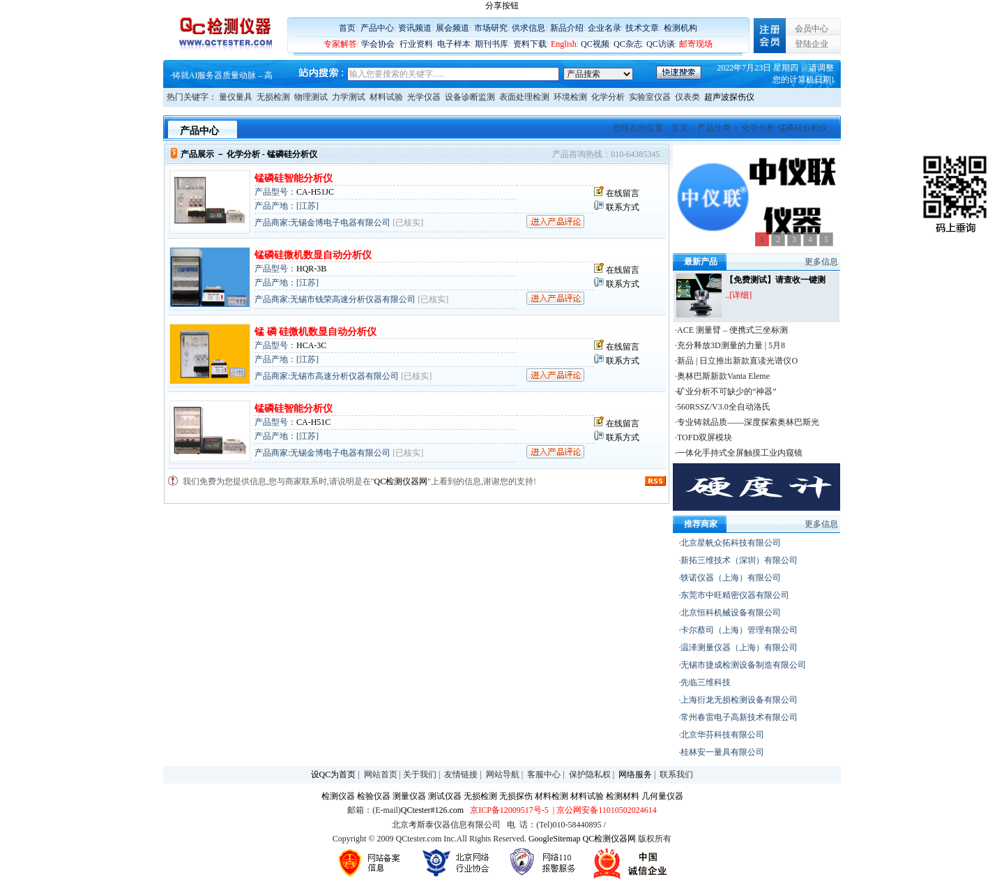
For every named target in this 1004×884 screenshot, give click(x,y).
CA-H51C (313, 422)
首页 (347, 28)
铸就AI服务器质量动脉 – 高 (222, 75)
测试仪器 (445, 796)
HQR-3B (311, 269)
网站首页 (380, 774)
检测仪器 (338, 796)
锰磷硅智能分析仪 (293, 178)
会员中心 (811, 28)
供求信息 (528, 28)
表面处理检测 (524, 97)
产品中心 (377, 28)
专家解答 (340, 44)
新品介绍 (567, 28)
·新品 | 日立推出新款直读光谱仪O (736, 361)
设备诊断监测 (470, 97)
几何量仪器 (662, 796)
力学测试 (348, 97)
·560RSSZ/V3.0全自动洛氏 (722, 407)
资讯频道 (415, 28)
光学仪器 (424, 97)
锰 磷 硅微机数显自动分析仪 (315, 332)
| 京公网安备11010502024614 (604, 810)
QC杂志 (628, 44)
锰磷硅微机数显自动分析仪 (313, 255)
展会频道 (452, 28)
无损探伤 (516, 796)
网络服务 (635, 774)
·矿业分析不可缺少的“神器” (726, 391)
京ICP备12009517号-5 (509, 810)
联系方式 (622, 207)
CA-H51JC (315, 192)
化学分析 (608, 97)
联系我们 (676, 774)
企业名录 (604, 28)
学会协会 (378, 44)
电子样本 (454, 44)
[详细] (740, 295)
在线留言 (622, 193)
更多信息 (821, 262)
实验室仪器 (650, 97)
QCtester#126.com (432, 810)
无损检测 (273, 97)
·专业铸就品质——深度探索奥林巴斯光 (747, 422)
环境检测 (570, 97)
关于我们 (419, 774)
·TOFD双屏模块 (703, 437)
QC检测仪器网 (401, 481)
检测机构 (680, 28)
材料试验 (386, 97)
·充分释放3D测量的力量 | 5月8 (730, 345)
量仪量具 (235, 97)
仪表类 (687, 97)
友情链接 (461, 774)
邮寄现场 (696, 44)
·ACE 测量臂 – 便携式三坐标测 (731, 330)
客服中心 (544, 774)
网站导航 (502, 774)
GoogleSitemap (554, 839)
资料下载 (530, 44)
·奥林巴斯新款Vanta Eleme (722, 376)
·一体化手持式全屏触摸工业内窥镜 (739, 453)
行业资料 (416, 44)
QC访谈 (660, 44)
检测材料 (622, 796)
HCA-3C (311, 345)
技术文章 (642, 28)
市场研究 (491, 28)
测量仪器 (409, 796)
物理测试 (311, 97)
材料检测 (551, 796)
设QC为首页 (333, 774)
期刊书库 (491, 44)
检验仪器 (373, 796)
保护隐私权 (590, 774)
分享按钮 (502, 5)
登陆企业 (811, 44)
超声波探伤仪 (729, 97)
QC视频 (595, 44)
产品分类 (714, 128)
